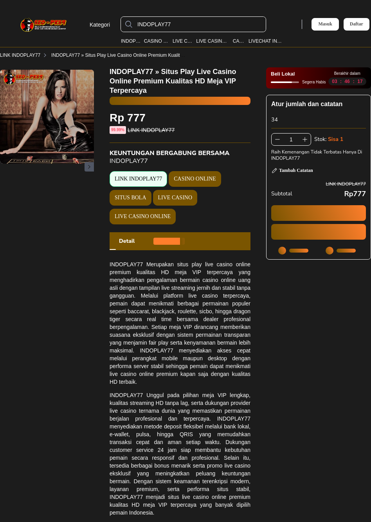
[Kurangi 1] (277, 139)
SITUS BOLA (130, 197)
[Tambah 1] (305, 139)
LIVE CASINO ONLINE (212, 41)
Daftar (356, 24)
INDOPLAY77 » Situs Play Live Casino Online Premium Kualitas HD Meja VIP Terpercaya (149, 55)
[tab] (127, 241)
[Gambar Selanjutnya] (89, 167)
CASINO (239, 41)
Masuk (325, 24)
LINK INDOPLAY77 (25, 55)
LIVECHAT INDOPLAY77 (267, 41)
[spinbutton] (291, 139)
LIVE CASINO (183, 41)
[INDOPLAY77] (200, 24)
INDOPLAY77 (130, 41)
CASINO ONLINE (156, 41)
